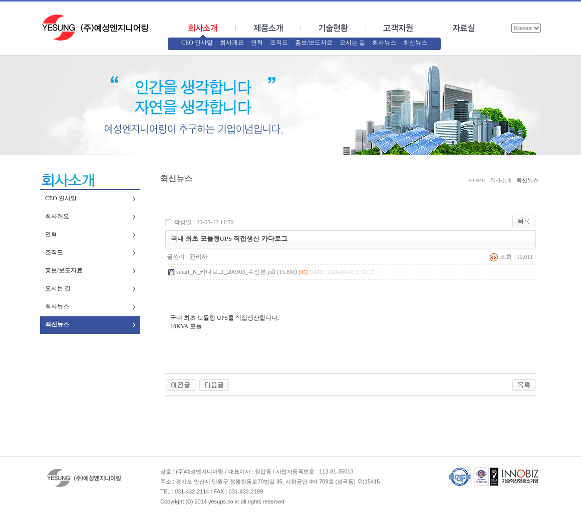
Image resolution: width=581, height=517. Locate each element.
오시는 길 (352, 42)
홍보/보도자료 (314, 42)
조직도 (279, 42)
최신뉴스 (415, 42)
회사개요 (232, 42)
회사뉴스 (384, 42)
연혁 (257, 42)
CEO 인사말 (197, 42)
